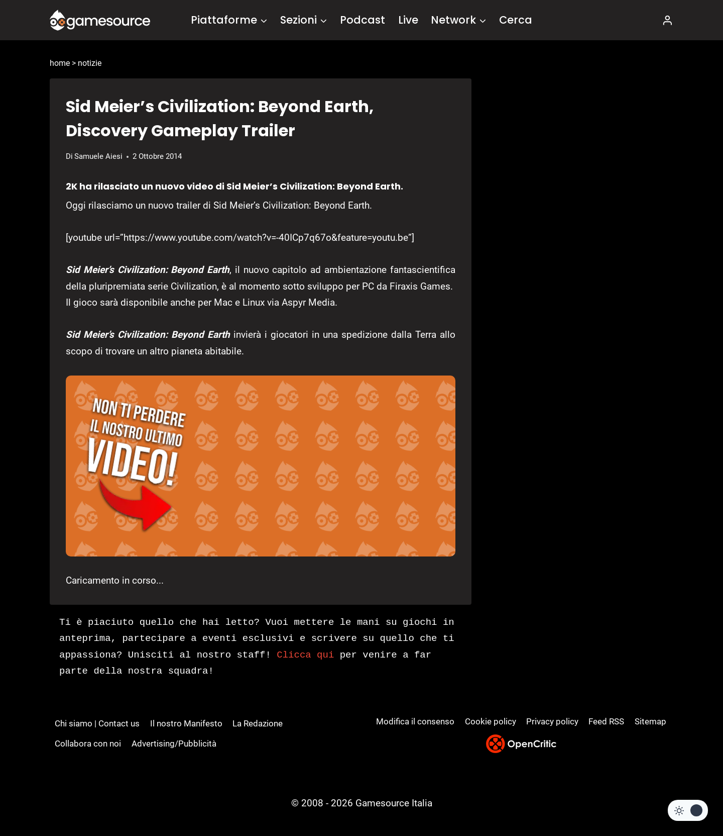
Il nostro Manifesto (186, 723)
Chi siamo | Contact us (97, 723)
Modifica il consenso (415, 721)
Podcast (362, 20)
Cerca (515, 20)
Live (408, 20)
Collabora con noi (88, 743)
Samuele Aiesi (98, 156)
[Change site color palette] (688, 810)
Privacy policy (552, 721)
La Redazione (257, 723)
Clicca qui (305, 655)
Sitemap (650, 721)
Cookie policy (490, 721)
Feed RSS (606, 721)
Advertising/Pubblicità (174, 743)
